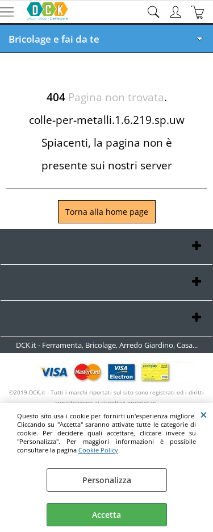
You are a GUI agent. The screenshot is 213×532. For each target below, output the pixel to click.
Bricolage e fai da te (54, 38)
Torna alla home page (106, 211)
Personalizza (106, 480)
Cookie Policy (98, 450)
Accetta (106, 514)
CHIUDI (203, 414)
